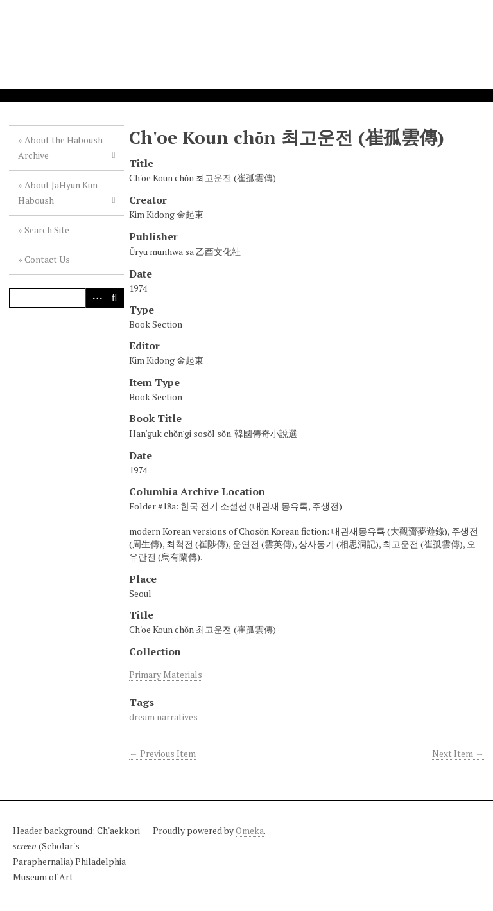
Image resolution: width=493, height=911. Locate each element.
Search (114, 298)
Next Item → (458, 753)
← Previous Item (162, 753)
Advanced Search (95, 298)
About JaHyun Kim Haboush (58, 192)
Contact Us (47, 259)
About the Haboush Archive (60, 147)
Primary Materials (165, 674)
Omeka (250, 830)
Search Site (46, 230)
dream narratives (163, 717)
